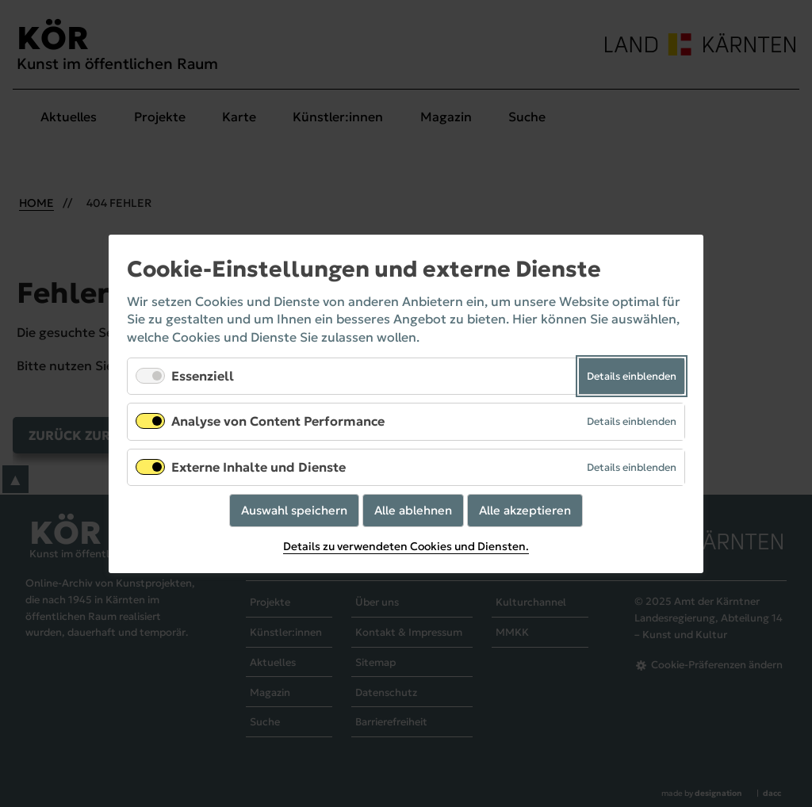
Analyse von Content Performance (278, 421)
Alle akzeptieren (525, 509)
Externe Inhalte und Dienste (258, 466)
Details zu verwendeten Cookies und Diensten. (406, 546)
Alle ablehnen (413, 509)
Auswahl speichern (294, 509)
